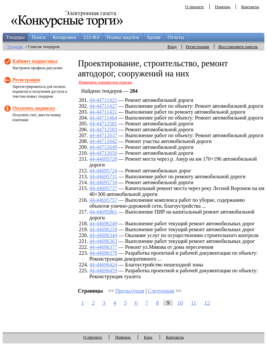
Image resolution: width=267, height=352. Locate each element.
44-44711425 (103, 100)
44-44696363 (103, 241)
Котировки (64, 37)
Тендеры (15, 37)
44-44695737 (103, 188)
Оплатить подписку (33, 108)
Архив (154, 37)
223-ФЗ (91, 37)
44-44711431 (103, 112)
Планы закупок (122, 37)
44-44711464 (103, 117)
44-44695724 (103, 170)
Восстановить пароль (238, 46)
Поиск (38, 37)
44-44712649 (103, 147)
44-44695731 (103, 176)
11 (193, 303)
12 (207, 303)
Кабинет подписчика (34, 61)
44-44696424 (103, 264)
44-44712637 (103, 135)
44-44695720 (103, 159)
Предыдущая (130, 291)
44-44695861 (103, 212)
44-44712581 (103, 123)
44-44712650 (103, 153)
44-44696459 (103, 270)
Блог (148, 337)
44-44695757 (103, 200)
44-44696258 (103, 229)
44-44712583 (103, 129)
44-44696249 (103, 223)
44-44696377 (103, 247)
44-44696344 (103, 235)
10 (180, 303)
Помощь (222, 6)
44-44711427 (103, 106)
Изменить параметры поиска (105, 82)
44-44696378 (103, 253)
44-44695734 (103, 182)
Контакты (250, 6)
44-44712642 (103, 141)
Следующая (161, 291)
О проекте (194, 6)
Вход (172, 46)
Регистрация (197, 46)
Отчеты (176, 37)
